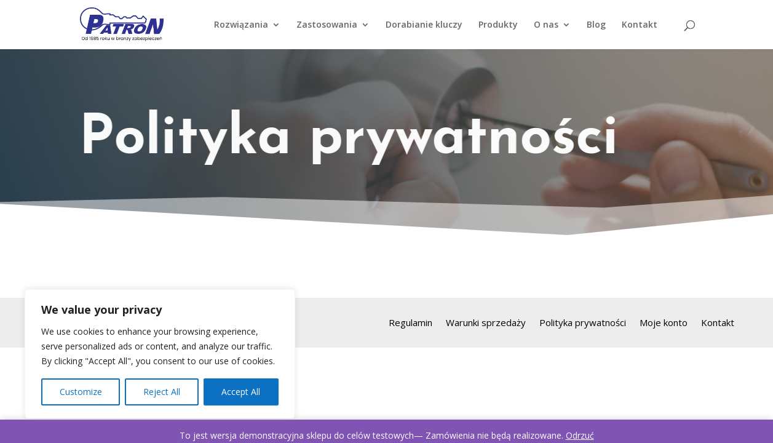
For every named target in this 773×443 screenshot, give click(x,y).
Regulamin (410, 324)
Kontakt (639, 25)
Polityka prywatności (582, 324)
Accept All (240, 391)
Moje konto (664, 324)
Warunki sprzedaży (486, 324)
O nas (546, 25)
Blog (596, 25)
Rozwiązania (241, 25)
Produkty (498, 25)
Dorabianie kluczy (424, 25)
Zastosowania (326, 25)
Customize (81, 391)
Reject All (161, 391)
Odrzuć (580, 435)
